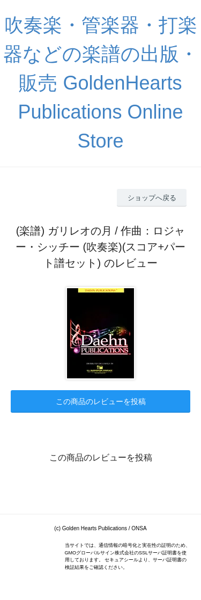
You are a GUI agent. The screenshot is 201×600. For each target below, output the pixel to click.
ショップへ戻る (152, 198)
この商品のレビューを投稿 (101, 401)
